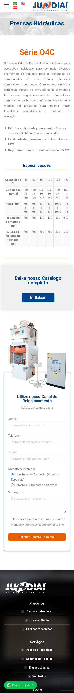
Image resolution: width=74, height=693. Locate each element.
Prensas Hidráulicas (39, 611)
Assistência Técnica (39, 658)
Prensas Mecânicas (39, 629)
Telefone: (14, 435)
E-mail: (12, 452)
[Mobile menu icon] (6, 5)
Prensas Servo (39, 620)
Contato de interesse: (22, 469)
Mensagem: (15, 492)
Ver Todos (39, 676)
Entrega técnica (39, 667)
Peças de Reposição (39, 649)
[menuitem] (15, 4)
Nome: (12, 419)
